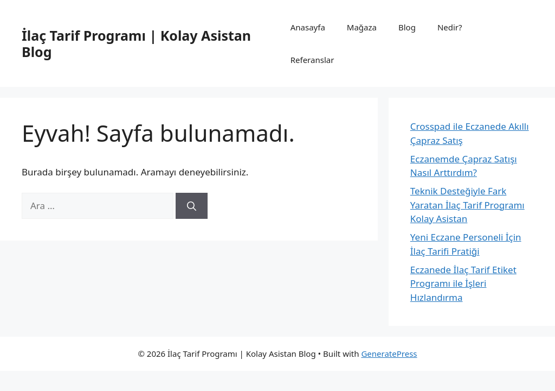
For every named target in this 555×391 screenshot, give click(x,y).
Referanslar (312, 59)
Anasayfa (308, 27)
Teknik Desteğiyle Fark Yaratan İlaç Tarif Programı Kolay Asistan (467, 205)
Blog (407, 27)
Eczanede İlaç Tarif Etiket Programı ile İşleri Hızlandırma (463, 283)
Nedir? (449, 27)
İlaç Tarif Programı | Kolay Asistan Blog (136, 43)
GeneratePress (389, 353)
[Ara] (192, 206)
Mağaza (362, 27)
